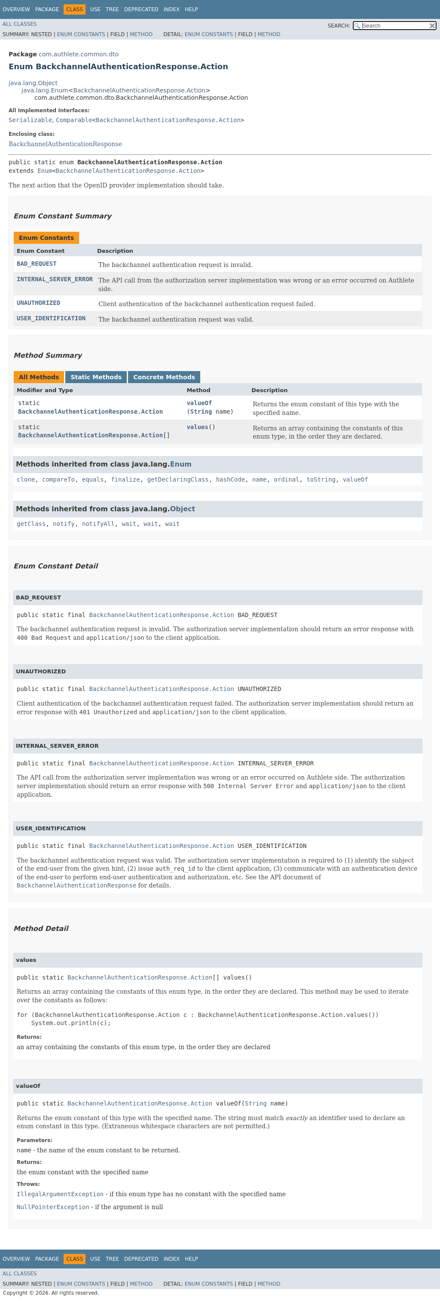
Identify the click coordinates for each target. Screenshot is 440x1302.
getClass (31, 523)
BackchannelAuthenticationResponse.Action (139, 90)
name (259, 479)
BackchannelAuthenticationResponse (65, 144)
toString (320, 479)
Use (95, 9)
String (201, 411)
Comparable (74, 120)
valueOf (199, 402)
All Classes (20, 24)
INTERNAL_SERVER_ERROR (55, 279)
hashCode (230, 479)
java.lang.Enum (44, 90)
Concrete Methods (164, 377)
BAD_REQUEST (37, 263)
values (197, 427)
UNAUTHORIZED (38, 302)
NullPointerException (53, 1207)
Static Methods (96, 377)
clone (26, 479)
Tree (112, 9)
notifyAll (98, 523)
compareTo (58, 479)
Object (183, 509)
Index (172, 9)
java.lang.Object (33, 83)
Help (191, 9)
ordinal (286, 479)
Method (141, 34)
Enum (44, 170)
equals (93, 479)
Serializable (30, 120)
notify (64, 523)
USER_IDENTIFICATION (51, 318)
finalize (125, 479)
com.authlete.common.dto (79, 54)
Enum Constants (81, 34)
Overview (16, 9)
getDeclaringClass (177, 479)
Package (47, 9)
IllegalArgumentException (60, 1194)
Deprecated (141, 9)
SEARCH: (339, 26)
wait (129, 523)
